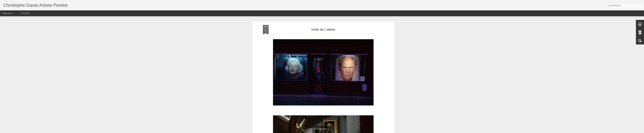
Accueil (25, 13)
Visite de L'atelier (323, 29)
